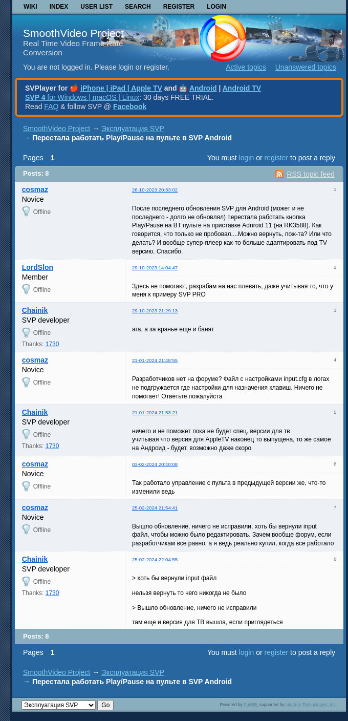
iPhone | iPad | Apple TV (121, 88)
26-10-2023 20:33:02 (155, 190)
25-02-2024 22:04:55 (155, 559)
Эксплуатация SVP (132, 128)
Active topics (246, 67)
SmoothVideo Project (73, 33)
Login (216, 6)
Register (178, 6)
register (276, 158)
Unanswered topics (305, 67)
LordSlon (37, 267)
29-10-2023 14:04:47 (155, 267)
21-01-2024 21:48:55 (155, 360)
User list (96, 6)
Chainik (35, 310)
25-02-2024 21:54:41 (155, 508)
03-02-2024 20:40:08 (155, 464)
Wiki (30, 6)
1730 (52, 344)
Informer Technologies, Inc (311, 704)
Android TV (242, 88)
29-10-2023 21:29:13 (155, 310)
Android (203, 88)
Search (138, 6)
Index (59, 6)
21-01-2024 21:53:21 (155, 412)
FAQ (51, 106)
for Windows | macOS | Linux (82, 97)
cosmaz (35, 189)
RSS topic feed (310, 174)
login (246, 158)
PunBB (250, 704)
